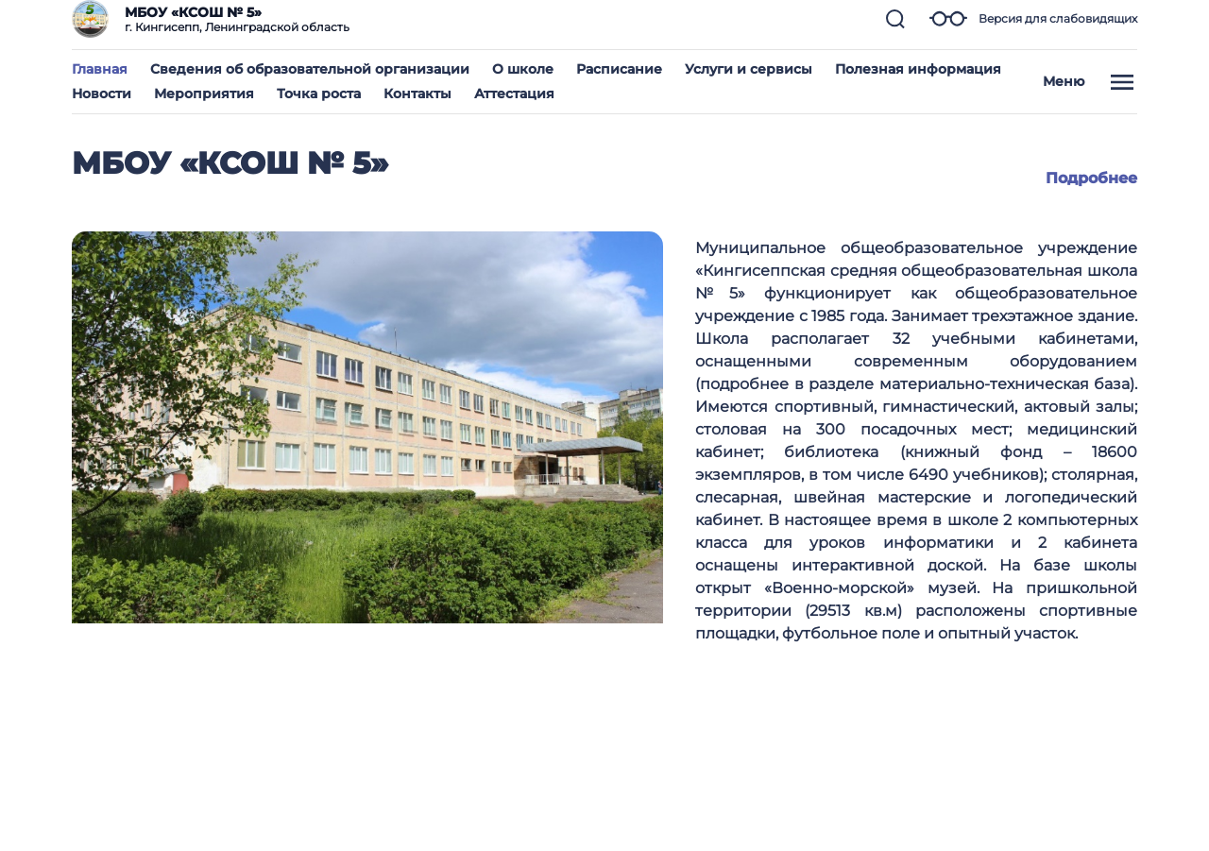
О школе (522, 68)
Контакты (417, 93)
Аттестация (514, 93)
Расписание (619, 68)
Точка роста (319, 93)
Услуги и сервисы (748, 68)
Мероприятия (204, 93)
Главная (100, 68)
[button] (895, 19)
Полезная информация (918, 68)
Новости (101, 93)
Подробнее (1091, 178)
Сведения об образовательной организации (309, 68)
